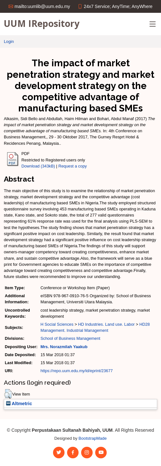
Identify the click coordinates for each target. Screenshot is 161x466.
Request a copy (72, 166)
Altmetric (19, 403)
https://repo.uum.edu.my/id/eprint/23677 (77, 370)
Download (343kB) (38, 166)
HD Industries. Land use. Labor (106, 324)
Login (9, 41)
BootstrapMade (93, 438)
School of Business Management (70, 338)
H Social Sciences (57, 324)
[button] (8, 394)
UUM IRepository (42, 23)
